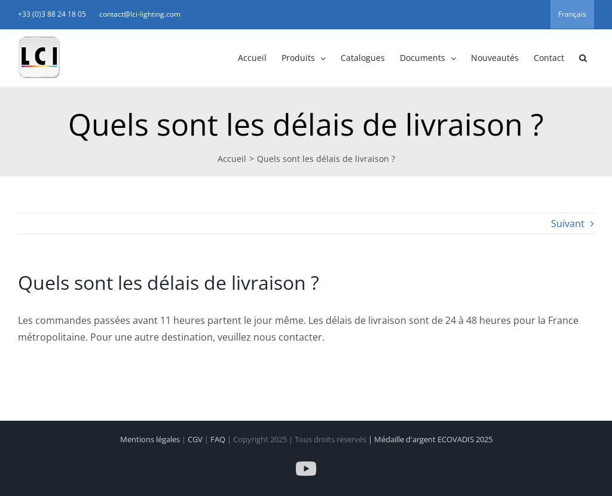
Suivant (568, 223)
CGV (196, 439)
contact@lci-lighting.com (139, 14)
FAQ (218, 439)
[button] (582, 58)
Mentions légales (151, 439)
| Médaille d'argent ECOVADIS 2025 (430, 439)
